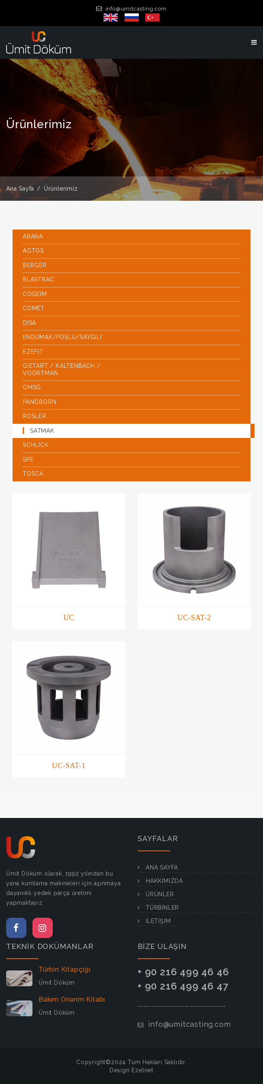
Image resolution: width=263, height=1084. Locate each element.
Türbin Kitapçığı (65, 969)
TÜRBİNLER (162, 907)
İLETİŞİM (158, 921)
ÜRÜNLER (160, 894)
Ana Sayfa (20, 188)
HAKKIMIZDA (164, 881)
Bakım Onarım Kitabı (72, 999)
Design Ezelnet (131, 1070)
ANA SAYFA (162, 867)
